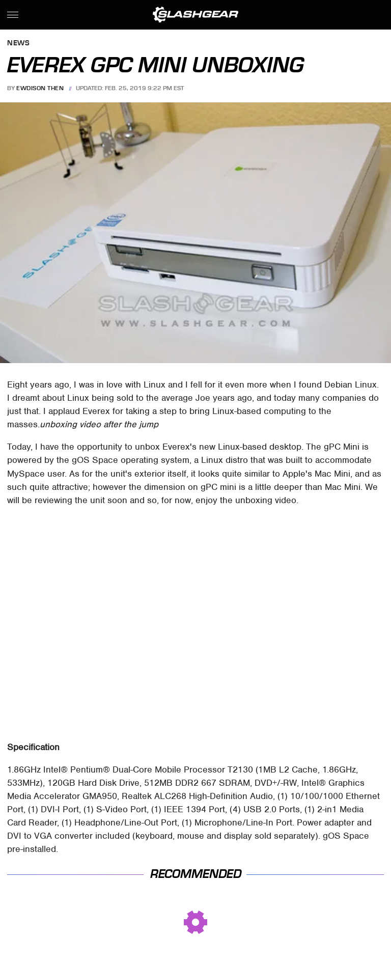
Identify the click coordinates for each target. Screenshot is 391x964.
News (18, 43)
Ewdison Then (40, 88)
